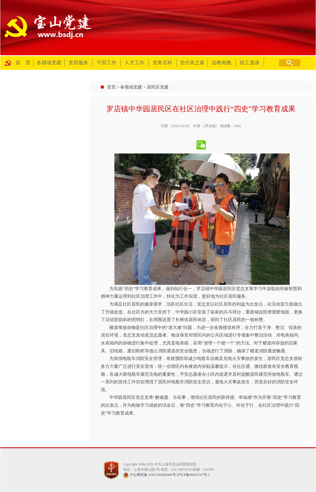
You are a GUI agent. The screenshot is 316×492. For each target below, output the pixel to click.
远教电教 (222, 62)
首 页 (22, 62)
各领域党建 (49, 62)
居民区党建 (158, 87)
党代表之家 (192, 62)
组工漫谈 (250, 62)
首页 (111, 87)
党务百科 (162, 62)
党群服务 (78, 62)
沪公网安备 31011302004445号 (149, 475)
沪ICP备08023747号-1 (193, 475)
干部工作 (106, 62)
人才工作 (134, 62)
